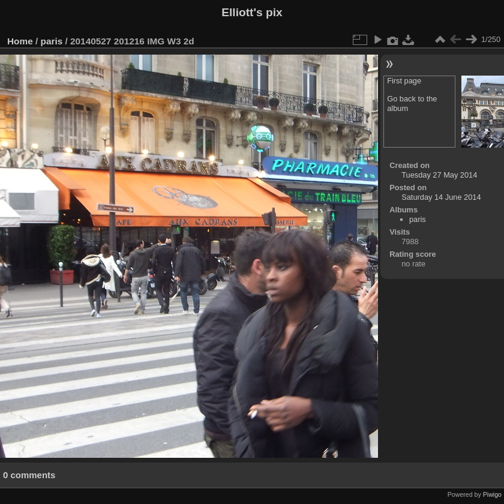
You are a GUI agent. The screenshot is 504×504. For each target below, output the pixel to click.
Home (20, 41)
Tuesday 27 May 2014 (439, 174)
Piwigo (492, 494)
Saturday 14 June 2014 (441, 197)
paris (52, 41)
